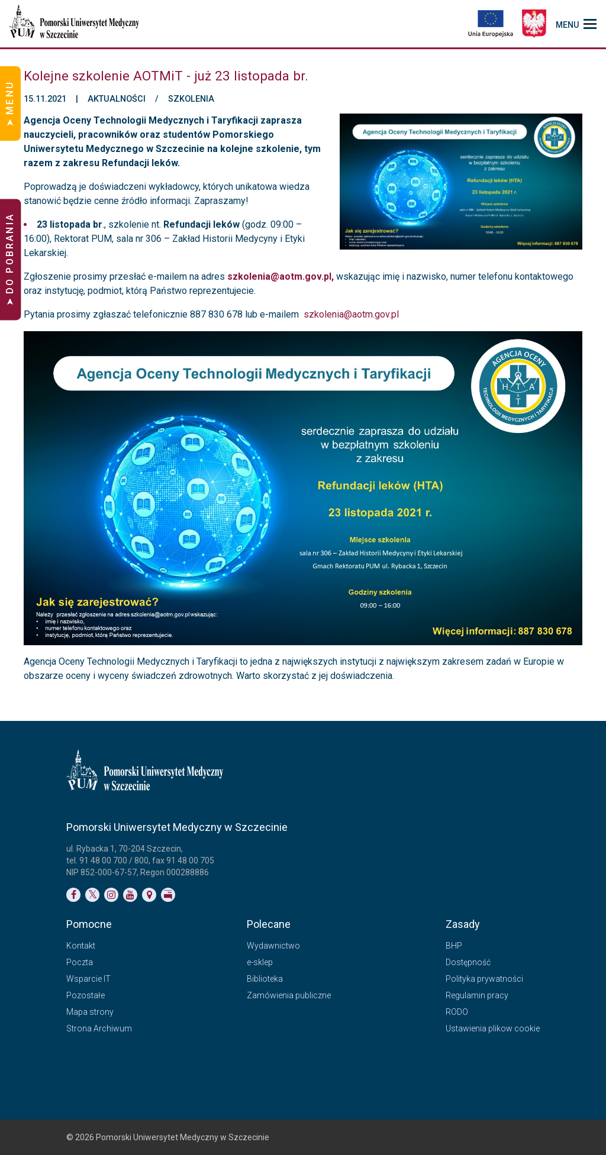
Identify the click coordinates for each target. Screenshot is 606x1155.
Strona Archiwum (99, 1028)
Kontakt (80, 945)
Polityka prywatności (484, 978)
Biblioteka (265, 978)
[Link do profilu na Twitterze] (92, 895)
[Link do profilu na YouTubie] (130, 895)
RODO (457, 1012)
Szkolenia (191, 99)
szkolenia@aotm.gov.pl (351, 314)
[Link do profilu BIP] (168, 895)
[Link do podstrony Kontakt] (149, 895)
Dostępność (468, 962)
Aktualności (117, 99)
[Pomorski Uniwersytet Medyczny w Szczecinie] (75, 23)
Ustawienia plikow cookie (493, 1028)
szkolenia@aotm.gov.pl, (281, 276)
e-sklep (260, 962)
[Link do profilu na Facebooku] (73, 895)
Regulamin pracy (477, 995)
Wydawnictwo (273, 945)
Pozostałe (85, 995)
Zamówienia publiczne (289, 995)
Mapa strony (90, 1012)
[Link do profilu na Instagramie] (111, 895)
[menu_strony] (576, 23)
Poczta (79, 962)
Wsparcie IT (88, 978)
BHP (454, 945)
